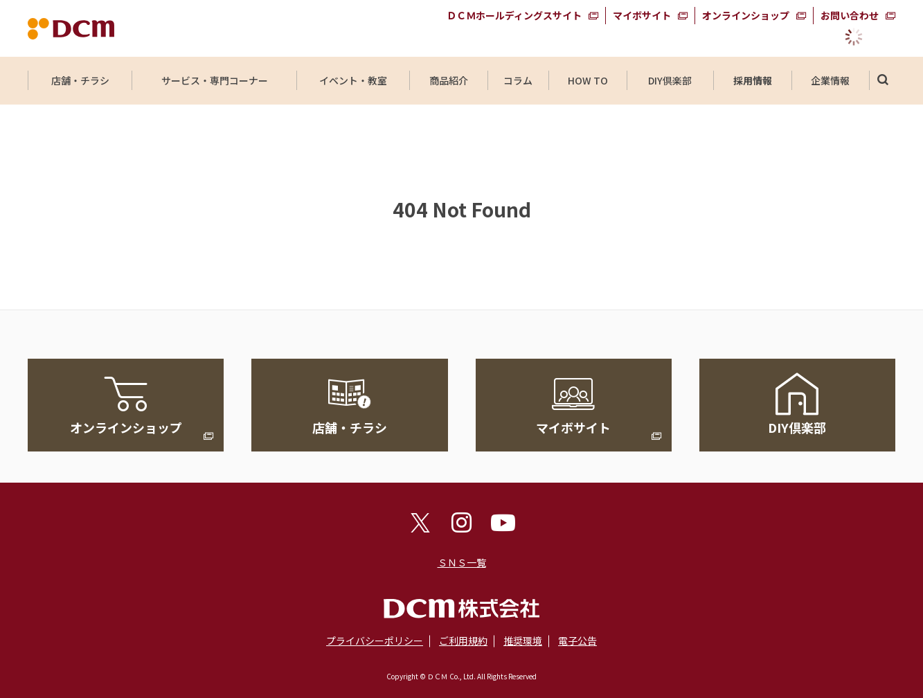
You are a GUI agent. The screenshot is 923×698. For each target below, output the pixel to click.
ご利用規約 (463, 640)
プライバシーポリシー (374, 640)
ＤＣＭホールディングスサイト (514, 15)
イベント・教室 (353, 80)
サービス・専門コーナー (214, 80)
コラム (517, 80)
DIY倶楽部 (670, 80)
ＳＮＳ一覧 (462, 562)
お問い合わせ (850, 15)
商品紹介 (448, 80)
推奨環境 (522, 640)
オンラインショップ (745, 15)
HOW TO (587, 80)
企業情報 (830, 80)
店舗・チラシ (80, 80)
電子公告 (577, 640)
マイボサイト (642, 15)
